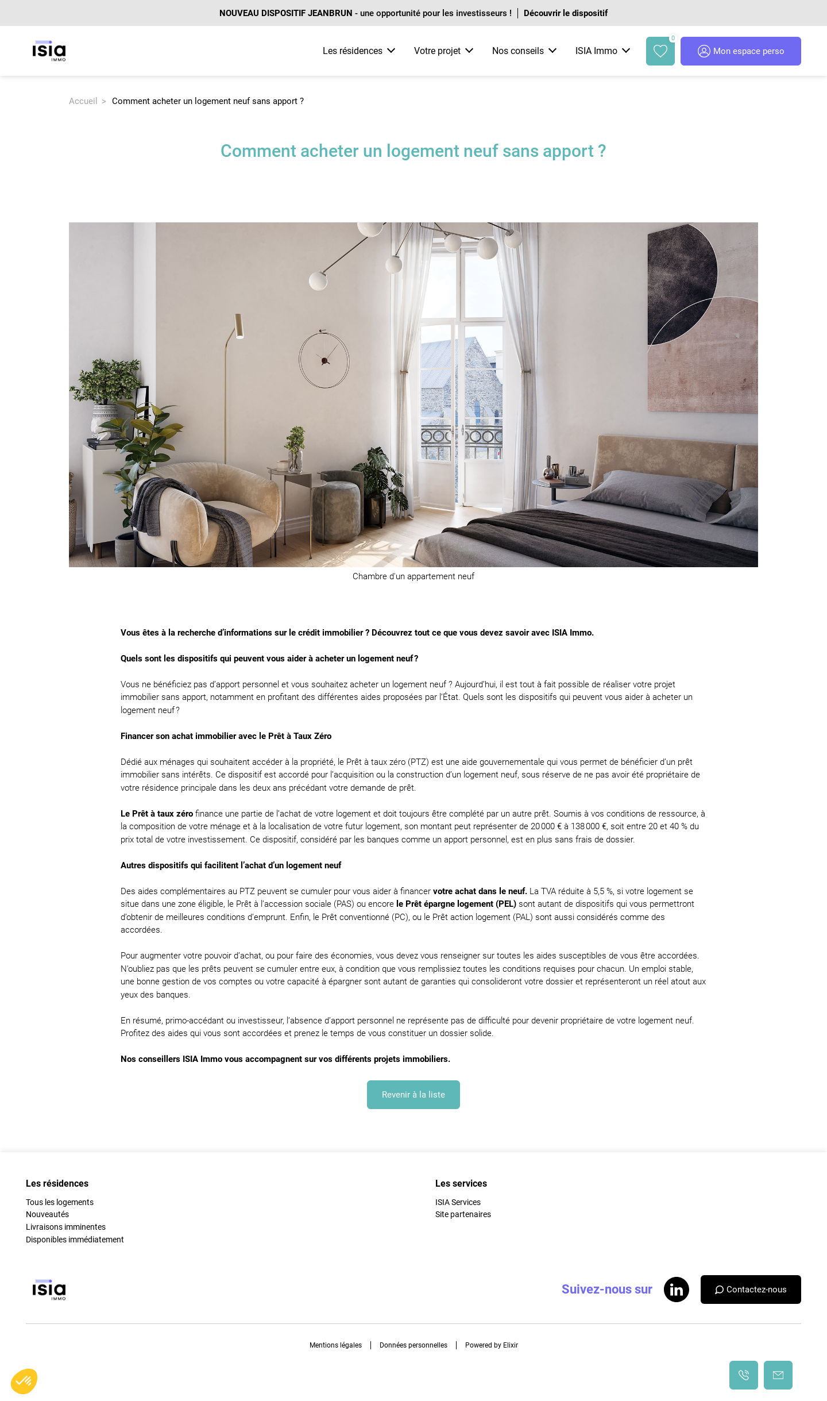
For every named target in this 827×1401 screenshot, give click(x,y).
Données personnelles (413, 1345)
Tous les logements (60, 1202)
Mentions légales (336, 1345)
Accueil (83, 101)
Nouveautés (47, 1214)
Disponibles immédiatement (75, 1239)
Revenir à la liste (413, 1095)
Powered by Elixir (491, 1345)
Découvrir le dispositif (566, 13)
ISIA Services (458, 1202)
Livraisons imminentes (66, 1226)
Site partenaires (463, 1214)
